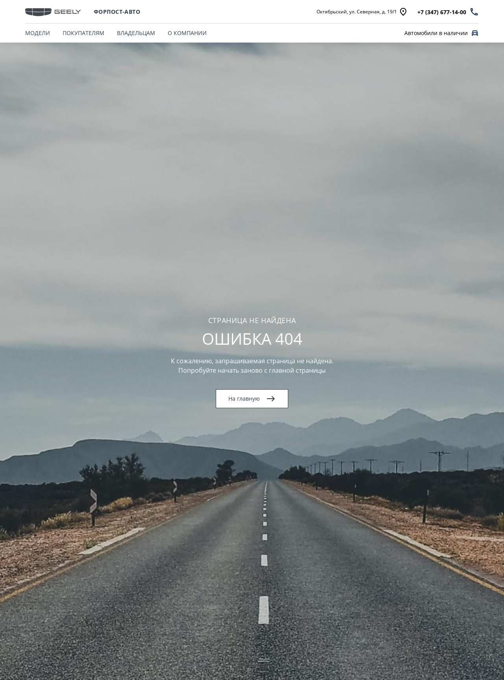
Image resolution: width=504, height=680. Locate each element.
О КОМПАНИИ (187, 33)
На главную (252, 398)
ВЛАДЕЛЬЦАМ (136, 33)
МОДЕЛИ (37, 33)
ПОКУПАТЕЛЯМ (83, 33)
